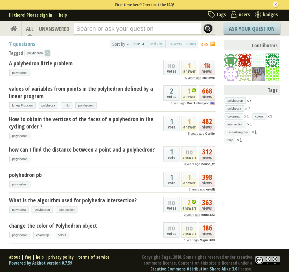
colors (62, 235)
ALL (30, 29)
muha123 (208, 214)
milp (66, 105)
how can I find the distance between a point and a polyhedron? (82, 149)
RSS (204, 44)
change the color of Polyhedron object (53, 225)
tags (221, 14)
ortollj (210, 189)
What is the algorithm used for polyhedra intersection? (73, 200)
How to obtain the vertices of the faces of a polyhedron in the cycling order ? (81, 122)
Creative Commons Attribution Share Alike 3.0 (193, 269)
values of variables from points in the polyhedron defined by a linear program (81, 92)
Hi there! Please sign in (30, 15)
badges (270, 14)
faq (28, 257)
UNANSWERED (54, 29)
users (244, 14)
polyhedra (48, 105)
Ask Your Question (252, 28)
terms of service (94, 257)
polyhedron (19, 72)
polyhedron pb (25, 175)
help (63, 15)
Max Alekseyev (198, 103)
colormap (42, 235)
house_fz (208, 164)
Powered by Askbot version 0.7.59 (40, 263)
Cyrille (210, 133)
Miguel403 (207, 240)
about (14, 257)
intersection (67, 209)
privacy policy (61, 257)
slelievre (208, 77)
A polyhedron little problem (41, 63)
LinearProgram (22, 105)
